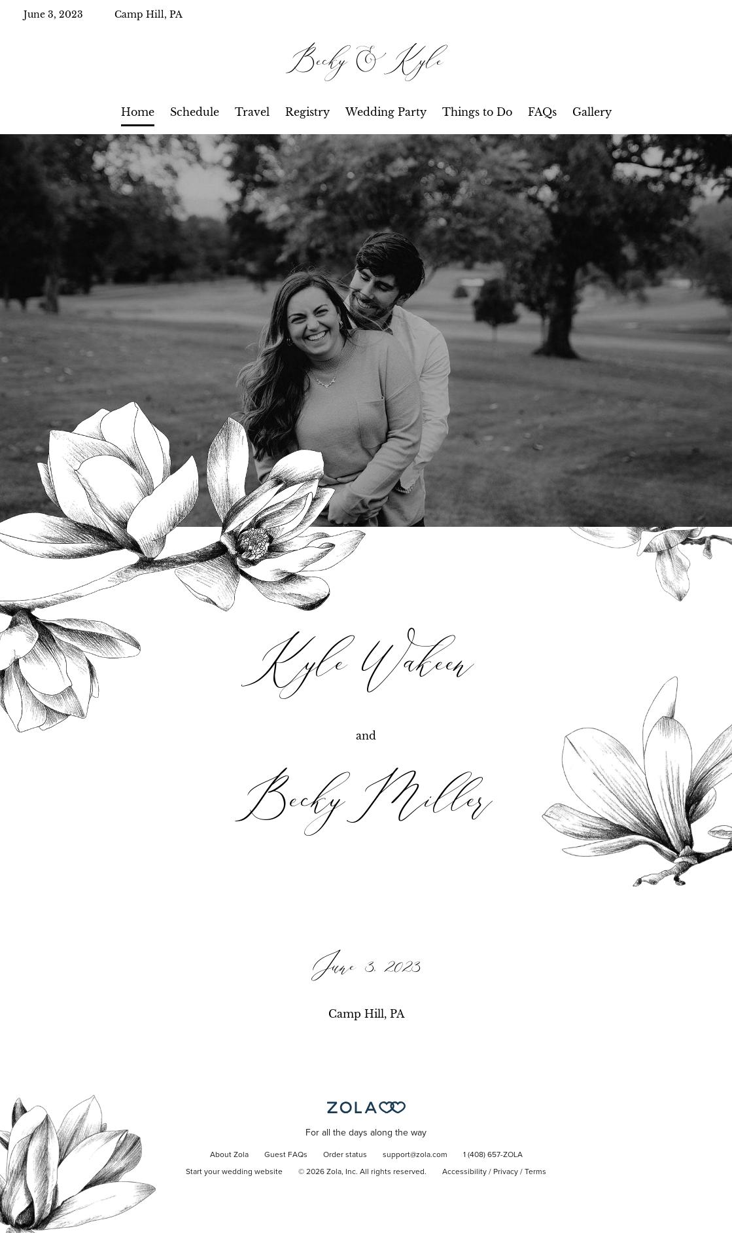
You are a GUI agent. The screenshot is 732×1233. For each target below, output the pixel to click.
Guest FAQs (285, 1155)
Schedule (194, 111)
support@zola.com (415, 1155)
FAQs (542, 111)
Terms (535, 1172)
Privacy (505, 1172)
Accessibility (464, 1172)
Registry (307, 111)
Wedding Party (386, 111)
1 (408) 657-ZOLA (493, 1155)
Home (137, 111)
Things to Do (477, 111)
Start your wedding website (234, 1172)
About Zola (229, 1155)
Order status (345, 1155)
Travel (252, 111)
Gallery (592, 111)
